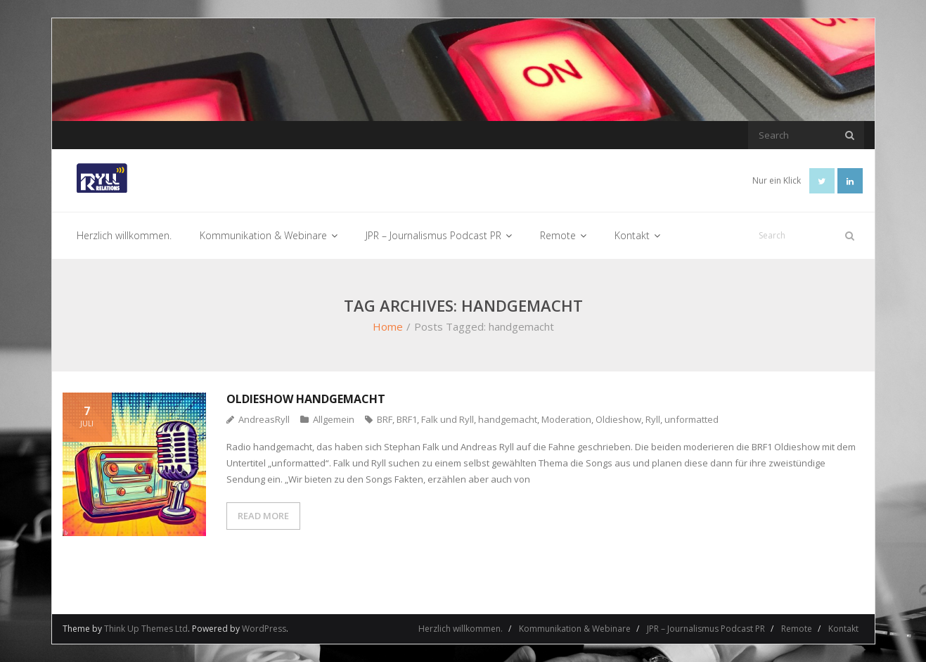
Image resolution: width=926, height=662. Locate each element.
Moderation (566, 419)
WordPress (264, 629)
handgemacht (507, 419)
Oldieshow (618, 419)
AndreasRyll (264, 419)
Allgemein (333, 419)
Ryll (652, 419)
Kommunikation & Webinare (575, 629)
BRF (384, 419)
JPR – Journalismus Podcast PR (706, 629)
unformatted (691, 419)
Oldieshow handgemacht (305, 399)
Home (388, 326)
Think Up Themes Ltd (146, 629)
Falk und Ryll (447, 419)
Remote (796, 629)
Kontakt (843, 629)
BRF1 (407, 419)
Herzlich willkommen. (460, 629)
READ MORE (263, 515)
